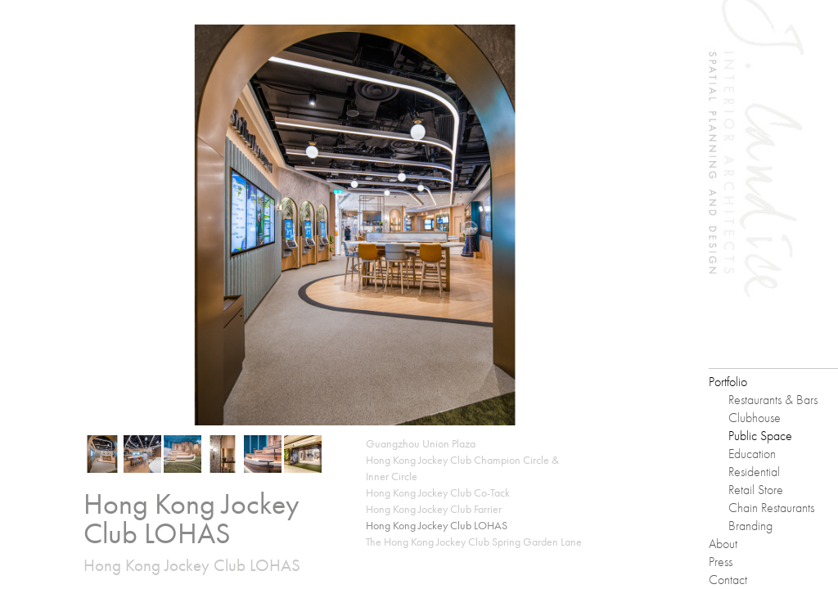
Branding (750, 525)
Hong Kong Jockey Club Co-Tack (438, 492)
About (723, 543)
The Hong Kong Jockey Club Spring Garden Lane (474, 541)
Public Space (760, 435)
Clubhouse (754, 417)
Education (752, 453)
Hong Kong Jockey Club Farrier (434, 508)
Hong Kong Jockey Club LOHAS (436, 525)
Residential (754, 471)
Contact (728, 579)
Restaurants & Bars (773, 399)
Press (720, 561)
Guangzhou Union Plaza (420, 443)
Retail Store (755, 489)
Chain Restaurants (771, 507)
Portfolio (728, 381)
